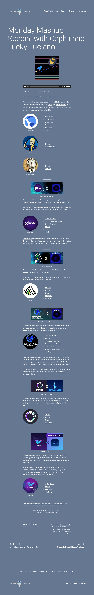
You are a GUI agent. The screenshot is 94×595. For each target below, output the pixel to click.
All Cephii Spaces (51, 147)
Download (47, 92)
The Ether (68, 525)
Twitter (47, 125)
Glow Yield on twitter (64, 241)
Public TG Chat (50, 347)
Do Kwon (61, 503)
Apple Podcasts (36, 97)
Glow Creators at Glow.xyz (54, 221)
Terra (59, 531)
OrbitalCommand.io (52, 341)
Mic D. (47, 232)
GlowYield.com (50, 219)
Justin (57, 107)
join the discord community (34, 243)
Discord (47, 130)
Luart (42, 503)
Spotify (45, 97)
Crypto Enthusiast (40, 107)
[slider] (45, 86)
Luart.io (56, 398)
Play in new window (36, 92)
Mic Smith (48, 423)
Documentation (50, 119)
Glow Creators (27, 238)
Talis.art (48, 288)
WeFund (56, 455)
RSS (50, 97)
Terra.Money (49, 117)
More (55, 97)
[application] (47, 86)
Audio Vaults (48, 11)
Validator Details (51, 336)
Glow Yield (55, 200)
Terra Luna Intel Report (53, 344)
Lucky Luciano (61, 105)
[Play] (25, 86)
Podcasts (62, 525)
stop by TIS (40, 364)
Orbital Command (59, 325)
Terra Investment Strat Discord (55, 349)
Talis (53, 270)
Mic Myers (48, 298)
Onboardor (68, 529)
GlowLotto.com (50, 224)
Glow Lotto (26, 207)
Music (57, 11)
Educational (67, 527)
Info (62, 11)
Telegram (48, 128)
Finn (26, 527)
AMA (58, 527)
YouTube (48, 169)
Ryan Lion (51, 107)
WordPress (82, 583)
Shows (71, 11)
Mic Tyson (48, 492)
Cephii (50, 105)
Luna (63, 529)
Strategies (54, 531)
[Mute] (64, 86)
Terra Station (49, 122)
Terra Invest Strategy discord (51, 357)
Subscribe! (82, 11)
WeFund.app (49, 484)
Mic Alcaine (49, 352)
